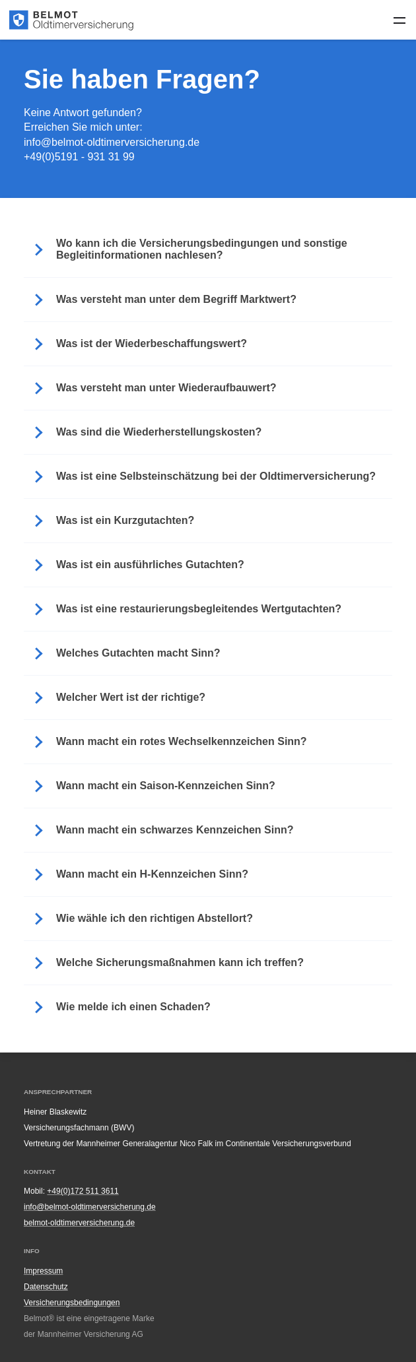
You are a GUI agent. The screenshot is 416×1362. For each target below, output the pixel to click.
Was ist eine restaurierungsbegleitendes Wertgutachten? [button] (198, 608)
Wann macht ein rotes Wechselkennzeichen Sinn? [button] (181, 741)
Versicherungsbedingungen (72, 1302)
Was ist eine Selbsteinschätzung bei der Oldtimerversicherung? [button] (216, 476)
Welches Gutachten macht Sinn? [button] (138, 653)
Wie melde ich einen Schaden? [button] (133, 1006)
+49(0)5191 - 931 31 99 (79, 156)
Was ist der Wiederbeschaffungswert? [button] (151, 343)
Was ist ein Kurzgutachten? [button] (125, 520)
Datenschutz (46, 1286)
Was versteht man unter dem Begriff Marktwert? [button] (176, 299)
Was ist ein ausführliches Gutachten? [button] (150, 564)
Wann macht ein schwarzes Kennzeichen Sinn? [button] (174, 829)
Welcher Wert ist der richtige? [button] (130, 697)
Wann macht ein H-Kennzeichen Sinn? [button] (152, 874)
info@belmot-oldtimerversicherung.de (111, 142)
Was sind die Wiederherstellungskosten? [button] (158, 432)
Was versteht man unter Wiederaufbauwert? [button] (166, 387)
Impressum (43, 1271)
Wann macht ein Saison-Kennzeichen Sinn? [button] (165, 785)
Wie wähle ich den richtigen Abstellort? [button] (154, 918)
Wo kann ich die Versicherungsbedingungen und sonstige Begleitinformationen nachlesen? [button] (201, 249)
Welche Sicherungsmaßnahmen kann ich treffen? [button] (180, 962)
